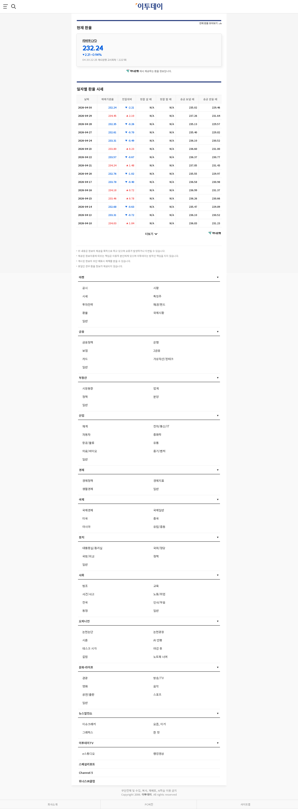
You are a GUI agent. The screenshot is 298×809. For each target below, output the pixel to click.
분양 (156, 397)
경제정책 (87, 480)
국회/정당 (159, 548)
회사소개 (53, 804)
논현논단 (87, 632)
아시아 (86, 527)
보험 (85, 350)
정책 (85, 397)
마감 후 (157, 648)
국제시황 (158, 313)
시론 (85, 640)
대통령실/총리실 (92, 548)
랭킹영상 (158, 754)
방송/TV (158, 678)
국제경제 (87, 510)
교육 (156, 586)
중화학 (157, 434)
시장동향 (87, 388)
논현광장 (158, 632)
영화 (85, 686)
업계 (156, 388)
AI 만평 (157, 640)
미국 (85, 518)
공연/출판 (88, 694)
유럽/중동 (159, 527)
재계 (85, 426)
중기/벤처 (159, 451)
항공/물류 (88, 443)
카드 (85, 359)
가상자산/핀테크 (163, 359)
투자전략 (87, 304)
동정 (85, 611)
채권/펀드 (159, 304)
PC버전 (149, 804)
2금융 (156, 350)
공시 (85, 288)
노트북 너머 (160, 657)
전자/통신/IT (161, 426)
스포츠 (157, 694)
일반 (85, 321)
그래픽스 (87, 732)
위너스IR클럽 (87, 781)
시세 (85, 296)
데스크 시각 (89, 648)
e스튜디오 (88, 754)
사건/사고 (88, 594)
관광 (85, 678)
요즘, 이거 (159, 724)
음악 (156, 686)
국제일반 (158, 510)
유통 (156, 443)
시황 (156, 288)
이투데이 (147, 794)
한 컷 (156, 732)
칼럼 (85, 657)
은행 (156, 342)
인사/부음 (159, 602)
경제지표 (158, 480)
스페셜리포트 (87, 764)
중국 (156, 518)
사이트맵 (245, 804)
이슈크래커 (89, 724)
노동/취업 (159, 594)
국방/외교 (88, 556)
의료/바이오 (89, 451)
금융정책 (87, 342)
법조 (85, 586)
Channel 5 (86, 773)
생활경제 (87, 489)
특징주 (157, 296)
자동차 (86, 434)
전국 (85, 602)
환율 (85, 313)
